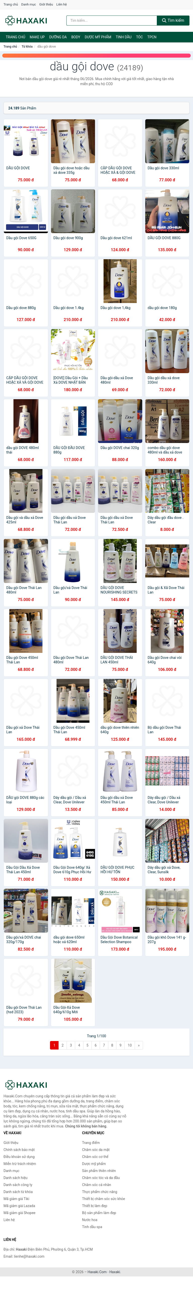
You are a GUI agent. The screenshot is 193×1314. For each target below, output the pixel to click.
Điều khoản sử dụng (19, 1157)
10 (130, 1045)
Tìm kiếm (173, 20)
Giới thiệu (46, 4)
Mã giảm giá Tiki (16, 1199)
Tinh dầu (124, 37)
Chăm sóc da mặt (96, 1150)
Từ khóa (27, 46)
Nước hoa (90, 1220)
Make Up (37, 37)
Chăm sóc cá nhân (96, 1185)
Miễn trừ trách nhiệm (20, 1164)
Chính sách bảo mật (19, 1150)
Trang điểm (91, 1143)
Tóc (139, 37)
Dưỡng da (58, 37)
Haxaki (114, 1272)
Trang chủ (11, 4)
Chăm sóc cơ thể (95, 1157)
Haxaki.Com (97, 1272)
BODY (75, 37)
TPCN (151, 37)
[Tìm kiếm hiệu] (111, 21)
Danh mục (28, 4)
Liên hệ (61, 4)
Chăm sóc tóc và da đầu (101, 1178)
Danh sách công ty (18, 1185)
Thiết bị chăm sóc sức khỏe (103, 1199)
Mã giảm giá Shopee (19, 1213)
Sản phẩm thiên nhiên (99, 1171)
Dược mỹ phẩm (98, 37)
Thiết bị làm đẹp (94, 1206)
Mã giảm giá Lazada (19, 1206)
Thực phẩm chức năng (99, 1192)
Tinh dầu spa (92, 1227)
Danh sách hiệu (15, 1178)
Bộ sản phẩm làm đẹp (99, 1213)
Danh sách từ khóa (18, 1192)
